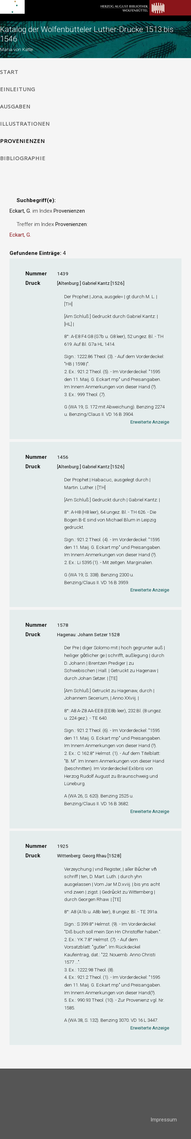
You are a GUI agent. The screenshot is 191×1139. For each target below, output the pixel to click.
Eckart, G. (20, 235)
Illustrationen (25, 123)
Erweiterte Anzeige (149, 422)
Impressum (163, 1119)
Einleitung (17, 89)
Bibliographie (22, 158)
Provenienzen (22, 140)
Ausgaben (15, 106)
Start (9, 71)
